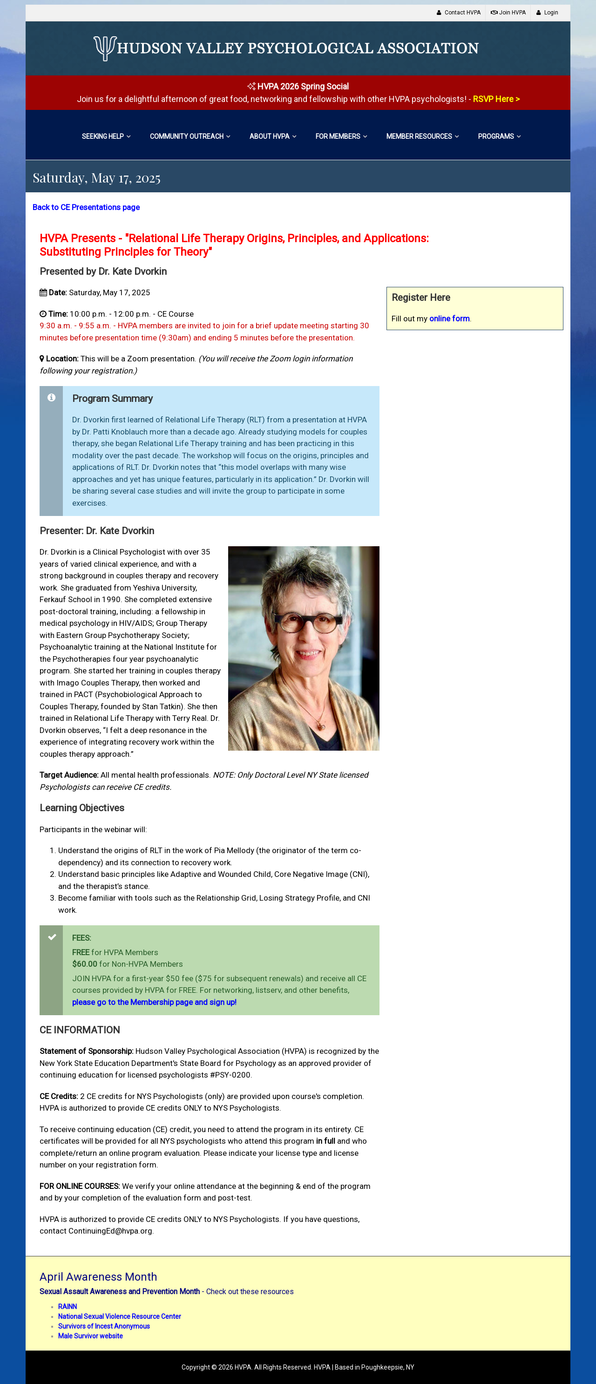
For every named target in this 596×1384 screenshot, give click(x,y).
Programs (496, 136)
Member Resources (419, 136)
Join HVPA (508, 12)
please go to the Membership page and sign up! (154, 1002)
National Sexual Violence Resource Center (119, 1316)
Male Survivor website (90, 1336)
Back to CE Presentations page (86, 207)
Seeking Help (103, 136)
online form (449, 318)
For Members (338, 136)
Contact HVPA (458, 12)
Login (547, 12)
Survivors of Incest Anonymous (104, 1326)
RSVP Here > (496, 99)
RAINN (67, 1306)
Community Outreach (187, 136)
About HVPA (270, 136)
